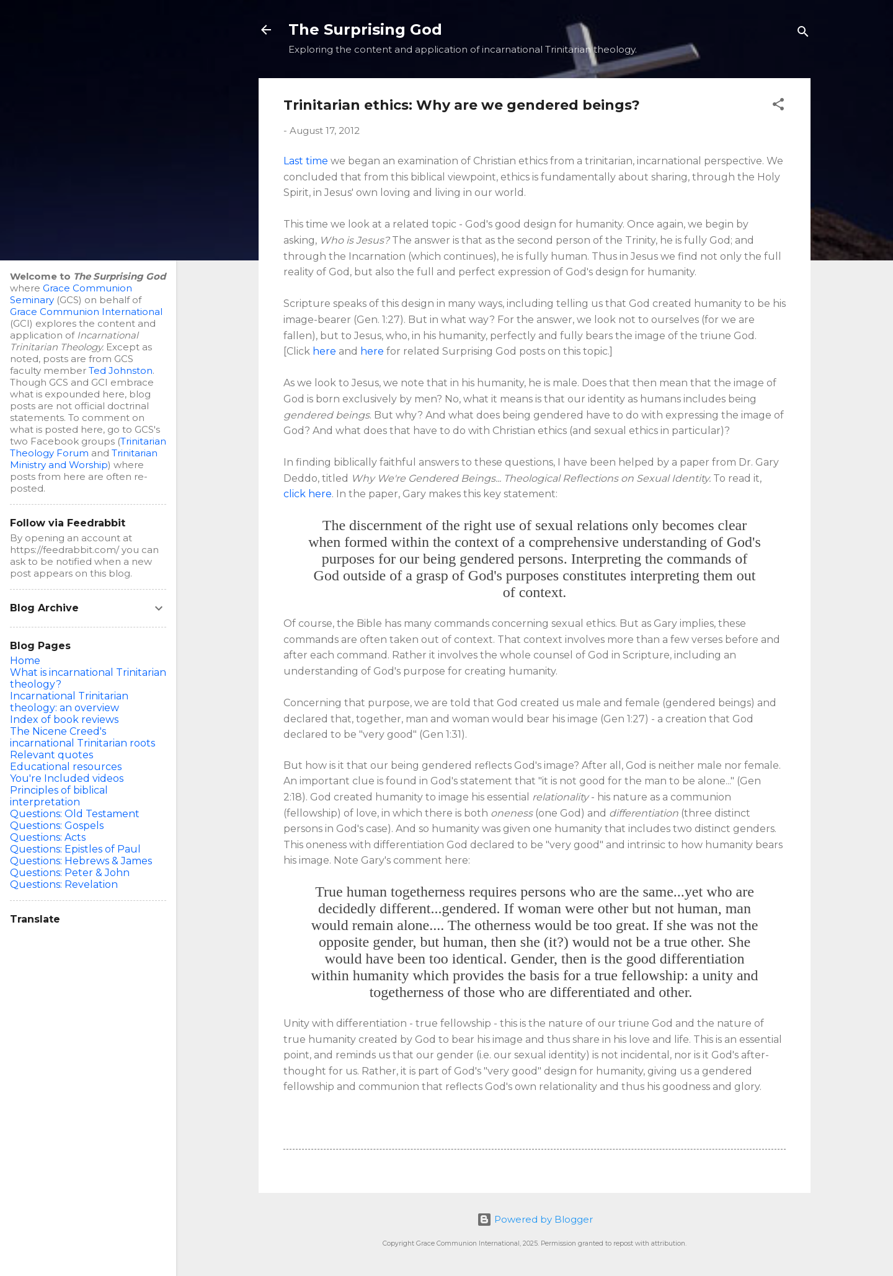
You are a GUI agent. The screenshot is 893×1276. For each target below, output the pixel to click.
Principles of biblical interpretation (59, 796)
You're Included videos (66, 778)
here (324, 351)
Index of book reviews (64, 719)
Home (25, 661)
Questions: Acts (48, 837)
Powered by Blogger (535, 1219)
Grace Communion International (86, 311)
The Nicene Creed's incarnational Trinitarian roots (82, 737)
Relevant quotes (51, 755)
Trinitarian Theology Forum (88, 447)
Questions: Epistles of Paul (75, 849)
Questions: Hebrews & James (81, 861)
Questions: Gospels (57, 825)
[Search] (803, 34)
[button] (778, 106)
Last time (305, 161)
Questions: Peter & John (70, 873)
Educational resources (66, 767)
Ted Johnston (121, 370)
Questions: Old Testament (75, 814)
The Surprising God (365, 29)
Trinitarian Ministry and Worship (84, 459)
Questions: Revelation (64, 884)
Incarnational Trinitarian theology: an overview (69, 702)
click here (307, 494)
